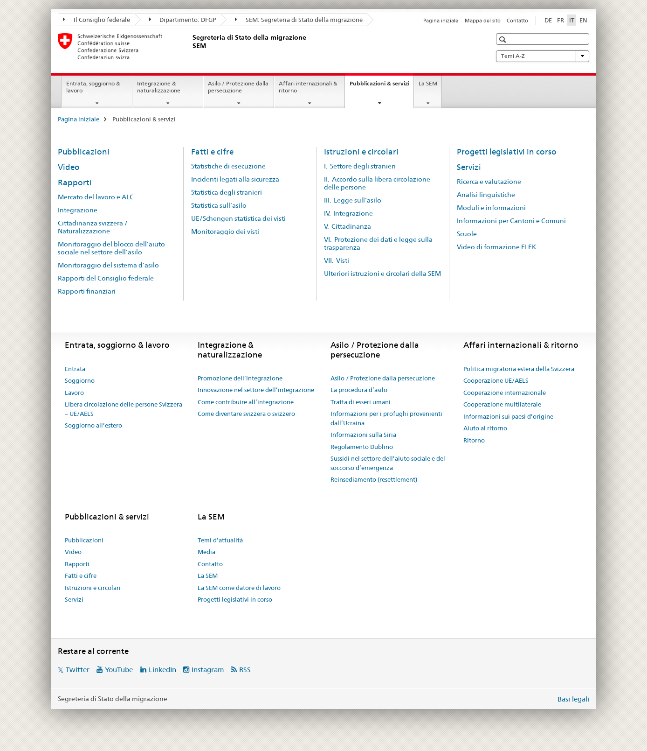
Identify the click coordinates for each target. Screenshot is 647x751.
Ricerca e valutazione (489, 181)
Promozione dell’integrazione (240, 378)
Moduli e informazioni (491, 207)
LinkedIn (162, 669)
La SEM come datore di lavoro (239, 587)
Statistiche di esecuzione (228, 166)
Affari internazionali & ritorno (308, 87)
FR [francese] (560, 20)
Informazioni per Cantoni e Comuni (511, 221)
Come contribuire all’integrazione (246, 402)
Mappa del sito (483, 20)
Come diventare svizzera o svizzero (246, 413)
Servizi (469, 167)
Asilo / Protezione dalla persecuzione (238, 87)
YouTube (119, 669)
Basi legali (573, 699)
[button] (503, 39)
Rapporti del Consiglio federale (106, 278)
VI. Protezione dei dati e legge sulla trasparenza (378, 243)
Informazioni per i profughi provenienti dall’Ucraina (386, 418)
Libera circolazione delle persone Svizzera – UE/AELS (123, 408)
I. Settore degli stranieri (360, 166)
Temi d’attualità (220, 540)
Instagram (208, 669)
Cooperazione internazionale (504, 392)
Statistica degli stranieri (226, 192)
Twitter (77, 669)
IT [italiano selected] (571, 20)
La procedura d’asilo (358, 389)
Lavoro (74, 392)
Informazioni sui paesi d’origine (508, 416)
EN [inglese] (583, 20)
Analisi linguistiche (486, 194)
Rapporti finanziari (87, 291)
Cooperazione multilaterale (502, 404)
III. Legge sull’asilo (352, 200)
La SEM (428, 83)
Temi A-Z (542, 56)
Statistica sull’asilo (219, 205)
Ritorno (474, 440)
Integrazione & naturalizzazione (158, 87)
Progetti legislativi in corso (507, 151)
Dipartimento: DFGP (182, 19)
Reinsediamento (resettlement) (373, 479)
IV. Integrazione (348, 213)
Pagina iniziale (440, 20)
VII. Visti (336, 260)
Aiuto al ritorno (485, 428)
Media (206, 551)
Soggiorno (80, 380)
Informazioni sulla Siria (363, 434)
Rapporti (75, 182)
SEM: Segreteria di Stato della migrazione (299, 19)
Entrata (75, 368)
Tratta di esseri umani (360, 402)
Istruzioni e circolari (361, 151)
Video (69, 167)
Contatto (517, 20)
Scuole (467, 234)
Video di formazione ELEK (496, 247)
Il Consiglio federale (96, 19)
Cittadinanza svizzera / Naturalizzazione (93, 227)
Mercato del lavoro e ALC (96, 197)
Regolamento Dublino (361, 446)
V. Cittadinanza (347, 226)
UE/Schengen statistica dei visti (238, 218)
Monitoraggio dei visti (225, 231)
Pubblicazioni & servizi (381, 86)
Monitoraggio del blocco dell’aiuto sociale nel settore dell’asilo (111, 248)
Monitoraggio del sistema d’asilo (108, 265)
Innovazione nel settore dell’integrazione (256, 389)
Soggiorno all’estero (93, 425)
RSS (245, 669)
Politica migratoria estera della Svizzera (518, 368)
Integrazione (77, 210)
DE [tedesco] (548, 20)
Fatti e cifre (212, 151)
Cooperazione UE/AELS (496, 380)
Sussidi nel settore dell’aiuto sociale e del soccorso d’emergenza (387, 463)
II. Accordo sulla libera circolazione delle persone (377, 183)
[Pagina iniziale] (191, 46)
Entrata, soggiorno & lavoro (93, 87)
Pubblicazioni (84, 151)
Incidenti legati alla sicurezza (235, 179)
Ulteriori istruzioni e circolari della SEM (382, 273)
